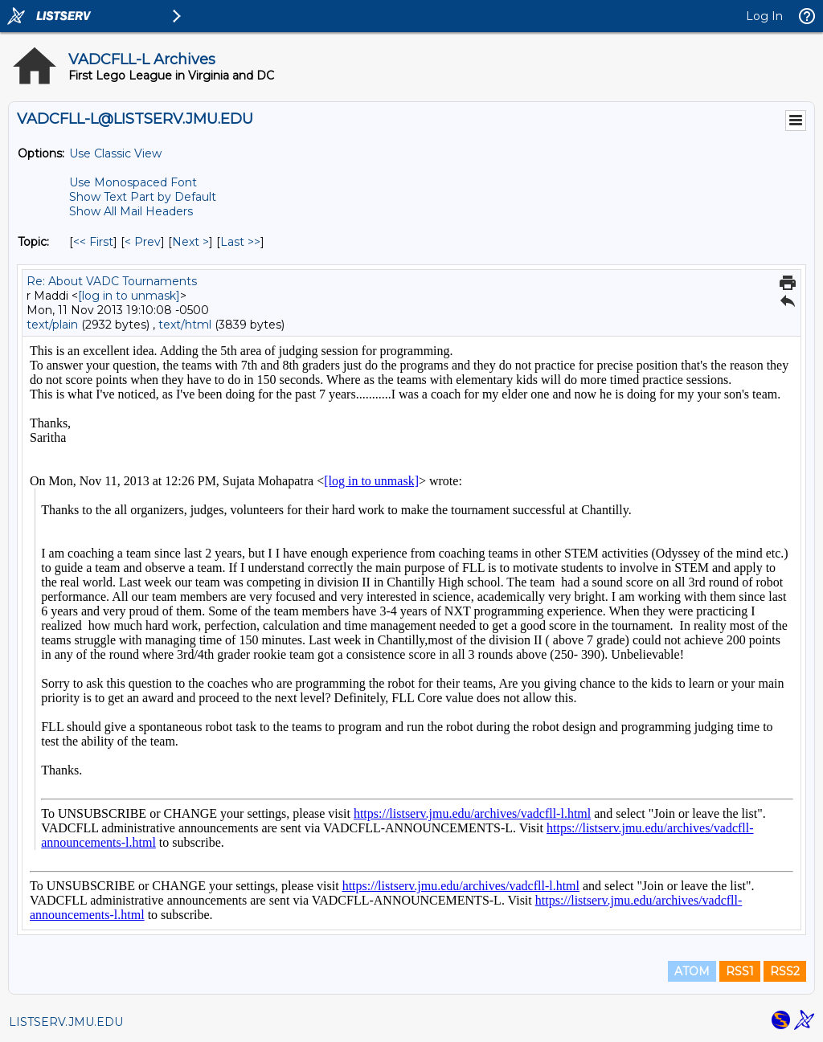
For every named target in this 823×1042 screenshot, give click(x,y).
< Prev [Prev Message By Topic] (143, 242)
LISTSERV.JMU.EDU (66, 1022)
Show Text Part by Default (142, 197)
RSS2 (785, 971)
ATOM (692, 971)
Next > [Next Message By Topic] (190, 242)
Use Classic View (115, 153)
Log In (764, 16)
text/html (184, 324)
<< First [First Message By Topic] (93, 242)
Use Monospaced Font (133, 182)
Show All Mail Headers (131, 211)
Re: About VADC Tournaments (112, 281)
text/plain (52, 324)
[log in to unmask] (129, 295)
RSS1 (740, 971)
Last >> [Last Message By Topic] (240, 242)
